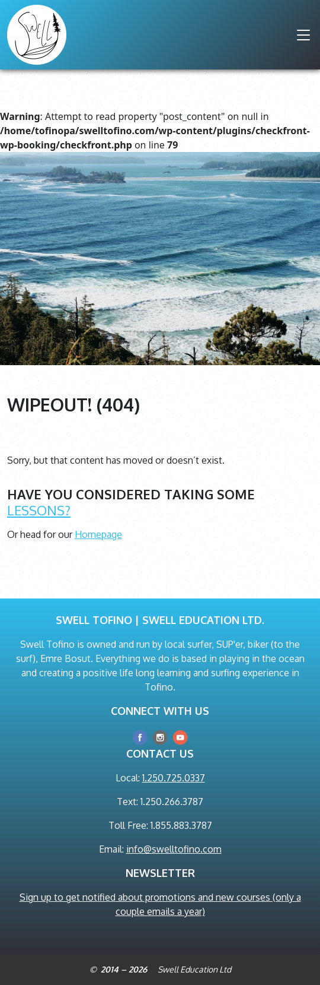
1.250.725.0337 (173, 778)
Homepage (98, 534)
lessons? (39, 510)
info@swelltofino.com (174, 849)
